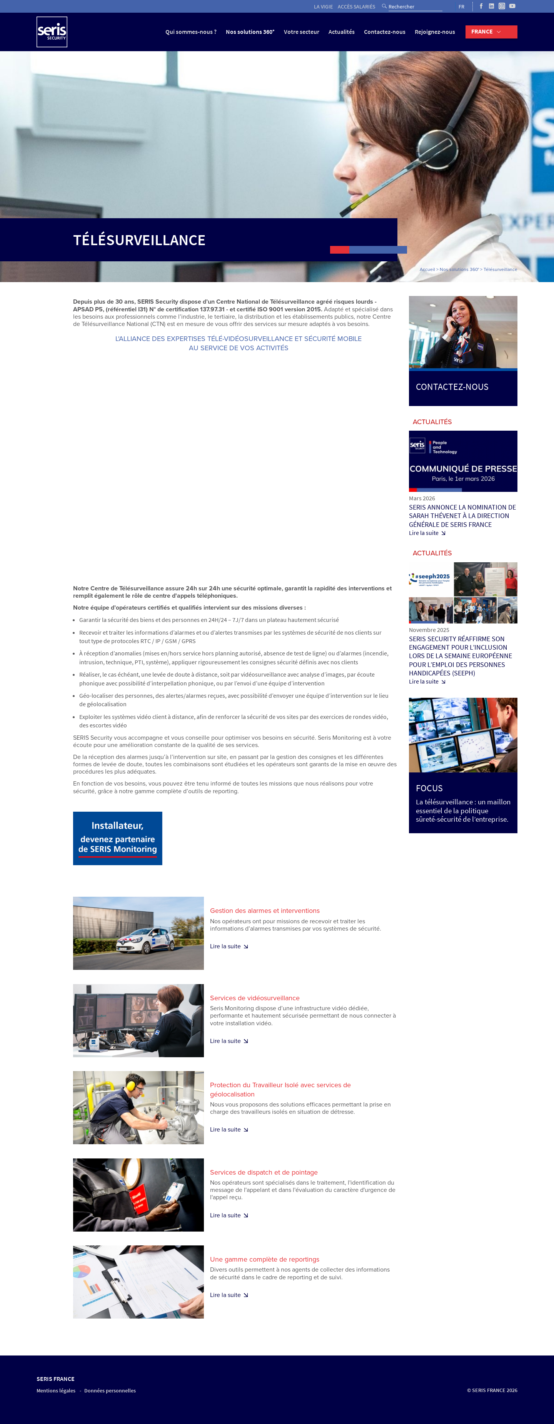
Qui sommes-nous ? (191, 32)
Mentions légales (56, 1390)
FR (461, 6)
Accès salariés (356, 6)
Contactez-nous (384, 32)
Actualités (342, 32)
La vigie (323, 6)
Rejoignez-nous (435, 32)
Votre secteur (301, 32)
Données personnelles (110, 1390)
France (482, 31)
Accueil (427, 269)
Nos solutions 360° (250, 32)
